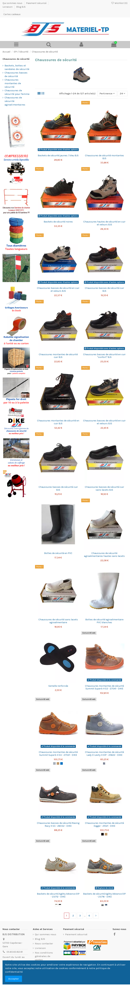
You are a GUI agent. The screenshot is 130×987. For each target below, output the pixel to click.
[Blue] (106, 905)
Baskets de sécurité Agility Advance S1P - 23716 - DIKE (104, 895)
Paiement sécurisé (36, 3)
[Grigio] (56, 905)
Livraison (8, 6)
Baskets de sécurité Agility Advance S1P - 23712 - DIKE (58, 895)
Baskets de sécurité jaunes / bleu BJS (58, 155)
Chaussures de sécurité (16, 59)
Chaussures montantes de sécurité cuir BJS (58, 356)
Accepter (13, 978)
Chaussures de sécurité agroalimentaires (15, 101)
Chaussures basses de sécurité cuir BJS (104, 289)
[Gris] (54, 763)
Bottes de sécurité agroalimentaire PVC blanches (104, 621)
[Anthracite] (102, 905)
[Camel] (58, 763)
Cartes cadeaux (11, 14)
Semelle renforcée (58, 685)
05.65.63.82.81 (15, 951)
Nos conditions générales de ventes (44, 956)
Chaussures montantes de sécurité (13, 83)
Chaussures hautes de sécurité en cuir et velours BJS (104, 223)
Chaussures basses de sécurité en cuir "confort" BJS (104, 356)
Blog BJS (21, 6)
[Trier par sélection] (107, 93)
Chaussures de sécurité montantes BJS (104, 157)
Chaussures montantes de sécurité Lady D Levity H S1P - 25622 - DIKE (104, 753)
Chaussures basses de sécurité (16, 74)
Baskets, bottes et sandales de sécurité (17, 67)
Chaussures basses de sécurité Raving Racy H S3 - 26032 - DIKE (58, 824)
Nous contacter (44, 943)
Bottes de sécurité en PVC (58, 553)
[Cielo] (104, 763)
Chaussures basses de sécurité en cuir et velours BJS (58, 289)
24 (122, 93)
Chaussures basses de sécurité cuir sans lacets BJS (104, 488)
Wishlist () (119, 3)
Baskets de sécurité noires (58, 221)
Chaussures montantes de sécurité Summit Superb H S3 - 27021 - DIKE (58, 753)
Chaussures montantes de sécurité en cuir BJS (58, 422)
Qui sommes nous (13, 3)
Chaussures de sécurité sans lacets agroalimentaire (58, 621)
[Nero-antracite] (60, 905)
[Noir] (102, 834)
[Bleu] (61, 763)
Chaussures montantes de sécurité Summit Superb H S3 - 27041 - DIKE (104, 687)
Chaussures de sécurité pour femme (17, 92)
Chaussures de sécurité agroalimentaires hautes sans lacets (104, 554)
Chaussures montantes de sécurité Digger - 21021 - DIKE (104, 824)
